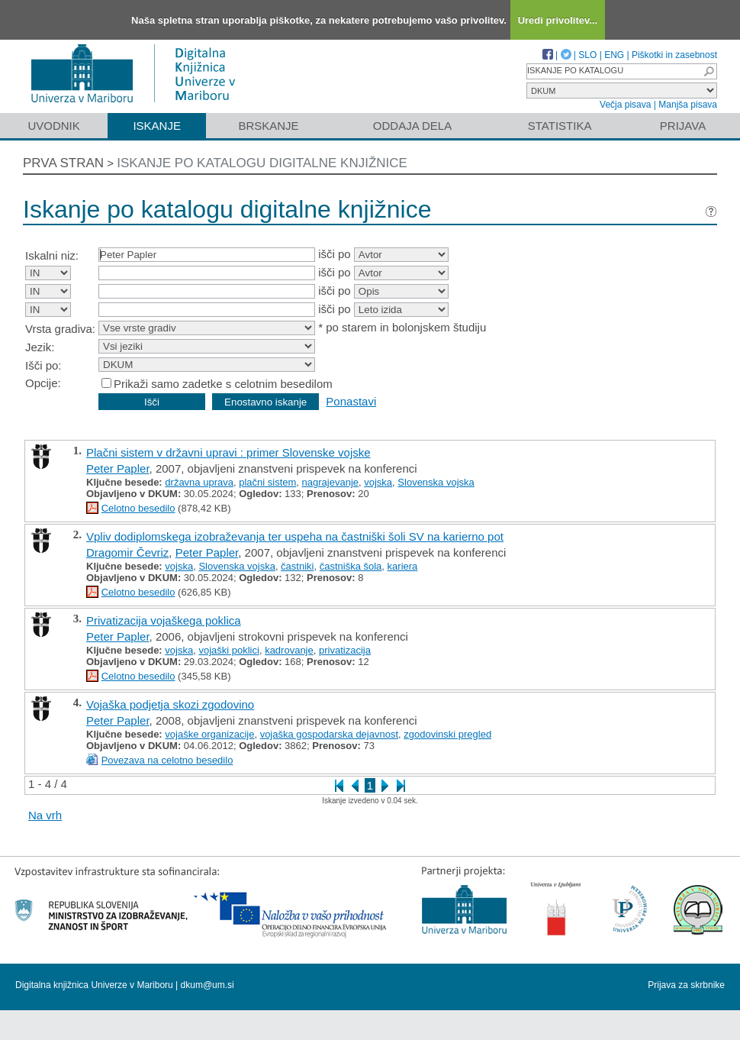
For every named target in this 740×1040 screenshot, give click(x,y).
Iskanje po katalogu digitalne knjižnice (262, 163)
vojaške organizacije (209, 734)
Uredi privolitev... (558, 20)
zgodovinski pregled (447, 734)
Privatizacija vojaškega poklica (163, 620)
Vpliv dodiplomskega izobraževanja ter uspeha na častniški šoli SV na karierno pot (295, 536)
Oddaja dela (412, 125)
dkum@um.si (207, 985)
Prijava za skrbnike (686, 985)
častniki (297, 566)
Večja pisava (625, 104)
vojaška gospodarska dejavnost (329, 734)
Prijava (683, 125)
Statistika (560, 125)
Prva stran (63, 163)
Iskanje (157, 125)
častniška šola (351, 566)
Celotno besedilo (138, 508)
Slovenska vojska (435, 482)
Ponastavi (351, 401)
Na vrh (45, 815)
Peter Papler (118, 468)
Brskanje (268, 125)
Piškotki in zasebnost (674, 55)
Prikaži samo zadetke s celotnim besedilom (223, 383)
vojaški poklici (228, 650)
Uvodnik (53, 125)
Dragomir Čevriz (127, 552)
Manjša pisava (687, 104)
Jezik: (39, 347)
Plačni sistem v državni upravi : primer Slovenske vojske (228, 452)
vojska (378, 482)
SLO (587, 55)
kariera (403, 566)
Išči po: (43, 365)
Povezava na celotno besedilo (167, 760)
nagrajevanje (330, 482)
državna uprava (199, 482)
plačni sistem (267, 482)
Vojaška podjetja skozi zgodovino (170, 704)
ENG (614, 55)
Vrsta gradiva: (60, 328)
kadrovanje (289, 650)
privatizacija (345, 650)
